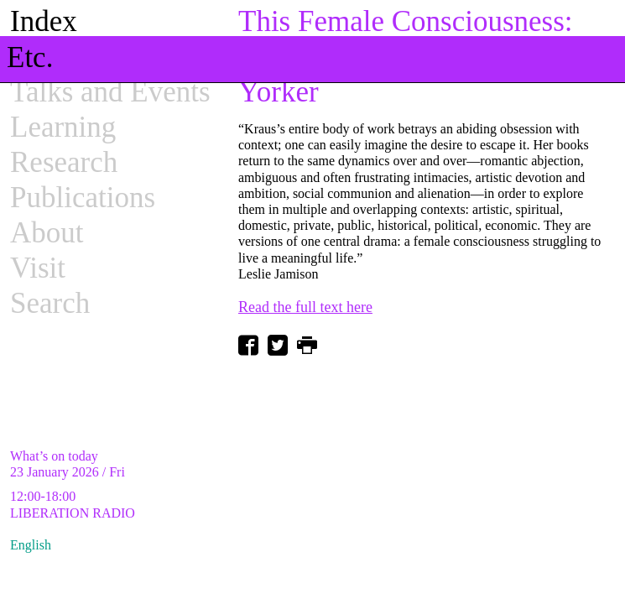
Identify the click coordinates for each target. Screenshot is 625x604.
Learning (63, 127)
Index (43, 21)
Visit (37, 268)
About (47, 232)
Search (50, 303)
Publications (82, 197)
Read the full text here (305, 307)
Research (63, 162)
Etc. (30, 57)
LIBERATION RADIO (72, 513)
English (30, 545)
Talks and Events (110, 92)
